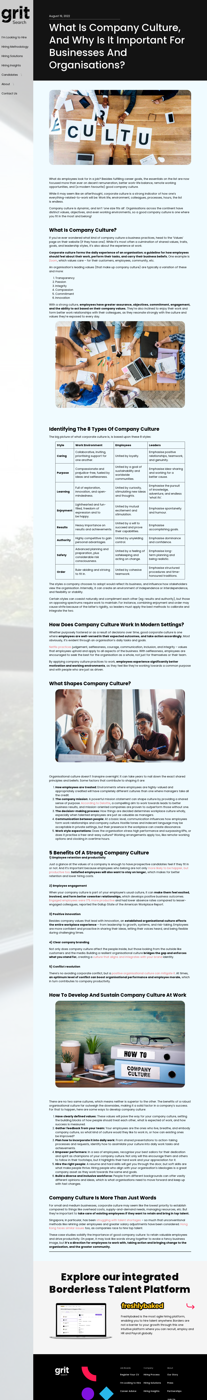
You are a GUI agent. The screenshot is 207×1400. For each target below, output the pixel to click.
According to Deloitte (95, 803)
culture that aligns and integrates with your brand (127, 957)
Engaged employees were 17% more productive (82, 900)
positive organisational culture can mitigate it (143, 973)
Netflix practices (60, 647)
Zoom (53, 260)
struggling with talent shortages (119, 1220)
